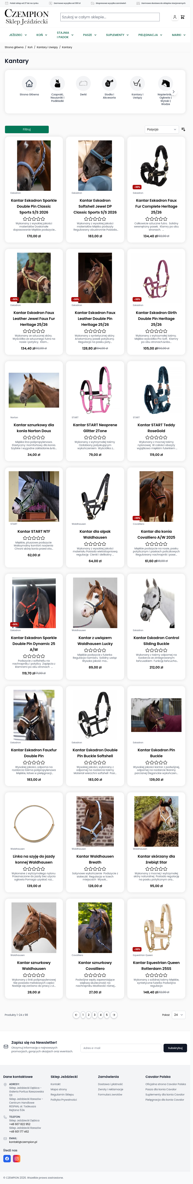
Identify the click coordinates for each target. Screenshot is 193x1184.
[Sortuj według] (162, 129)
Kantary (67, 47)
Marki (176, 35)
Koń (39, 35)
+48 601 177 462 (19, 1131)
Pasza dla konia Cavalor (161, 1089)
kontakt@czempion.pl (23, 1142)
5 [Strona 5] (107, 1015)
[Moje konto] (175, 17)
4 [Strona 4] (101, 1015)
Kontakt (56, 1084)
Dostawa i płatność (110, 1084)
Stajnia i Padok (63, 35)
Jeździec (16, 35)
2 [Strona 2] (88, 1015)
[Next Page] (114, 1015)
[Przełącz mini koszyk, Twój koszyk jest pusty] (183, 17)
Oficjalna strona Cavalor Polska (166, 1084)
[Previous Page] (76, 1015)
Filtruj (27, 129)
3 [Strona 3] (94, 1015)
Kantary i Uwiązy (47, 47)
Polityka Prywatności (64, 1100)
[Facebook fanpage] (7, 1158)
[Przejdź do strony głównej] (27, 17)
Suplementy (115, 35)
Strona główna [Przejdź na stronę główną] (14, 47)
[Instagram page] (16, 1158)
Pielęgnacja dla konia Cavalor (165, 1100)
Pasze (87, 35)
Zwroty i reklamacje (110, 1089)
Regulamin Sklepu (62, 1094)
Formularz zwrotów (110, 1094)
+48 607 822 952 (19, 1124)
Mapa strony (59, 1089)
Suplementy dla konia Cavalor (165, 1094)
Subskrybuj (175, 1048)
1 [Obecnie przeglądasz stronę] (83, 1015)
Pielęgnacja (148, 35)
